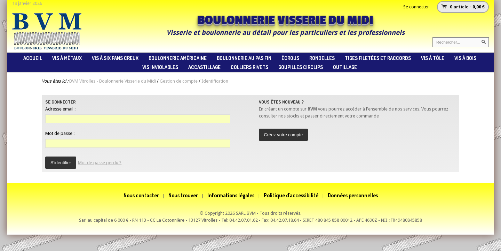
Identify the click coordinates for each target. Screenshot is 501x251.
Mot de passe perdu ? (99, 162)
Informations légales (230, 195)
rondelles (322, 58)
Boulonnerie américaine (178, 58)
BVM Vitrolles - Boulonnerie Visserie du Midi (112, 81)
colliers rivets (249, 67)
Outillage (345, 67)
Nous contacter (141, 195)
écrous (290, 58)
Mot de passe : (59, 133)
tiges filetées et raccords (378, 58)
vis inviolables (160, 67)
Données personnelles (353, 195)
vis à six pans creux (115, 58)
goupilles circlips (300, 67)
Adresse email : (60, 109)
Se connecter (416, 6)
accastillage (204, 67)
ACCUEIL (32, 58)
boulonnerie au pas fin (244, 58)
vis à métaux (67, 58)
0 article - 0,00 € (467, 6)
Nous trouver (183, 195)
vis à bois (465, 58)
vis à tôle (432, 58)
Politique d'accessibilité (291, 195)
